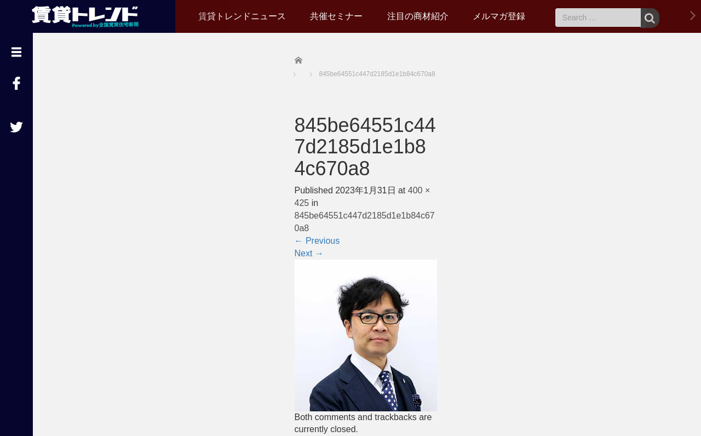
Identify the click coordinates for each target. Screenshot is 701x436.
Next (309, 253)
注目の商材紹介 (418, 16)
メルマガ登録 (499, 16)
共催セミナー (336, 16)
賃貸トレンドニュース (242, 16)
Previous (317, 240)
